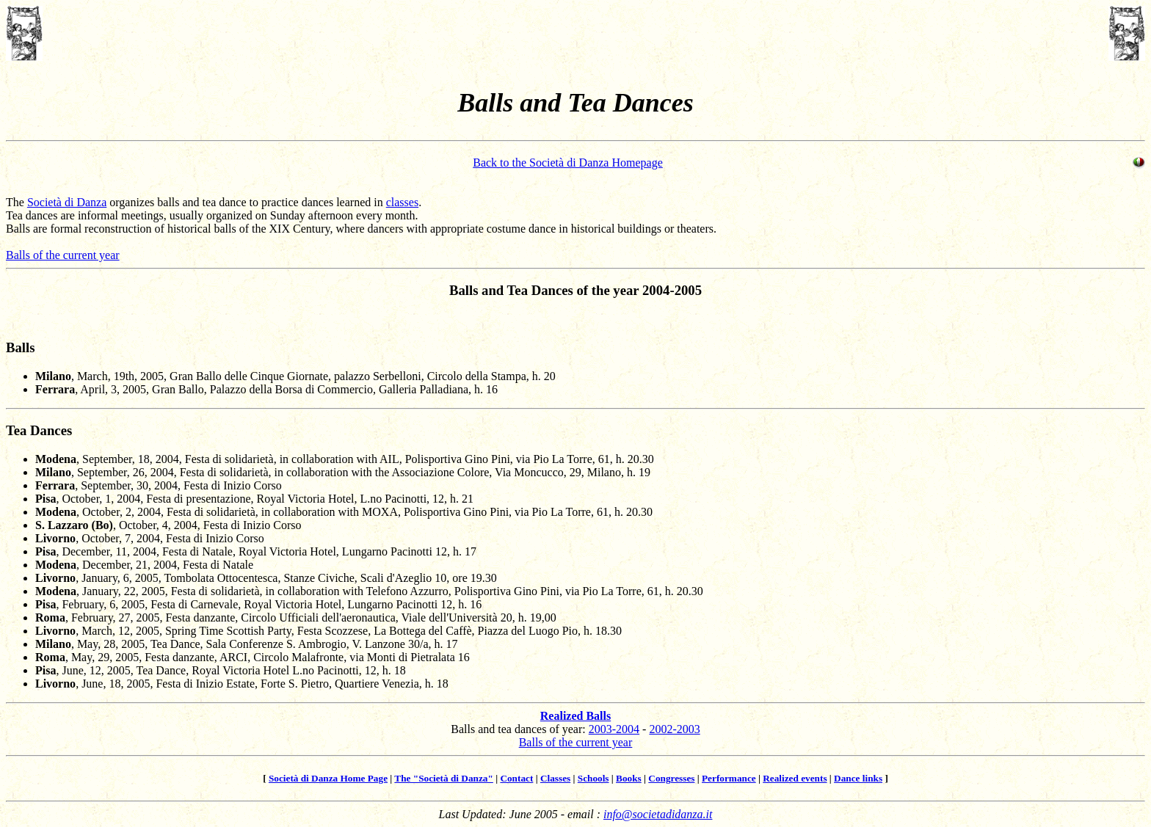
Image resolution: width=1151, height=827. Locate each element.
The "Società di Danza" (443, 778)
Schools (593, 778)
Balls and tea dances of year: (519, 729)
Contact (516, 778)
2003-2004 (614, 729)
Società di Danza (66, 202)
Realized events (795, 778)
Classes (555, 778)
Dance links (858, 778)
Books (629, 778)
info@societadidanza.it (658, 814)
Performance (729, 778)
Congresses (671, 778)
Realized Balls (575, 716)
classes (402, 202)
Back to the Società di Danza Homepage (568, 162)
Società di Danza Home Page (328, 778)
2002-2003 (674, 729)
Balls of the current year (63, 255)
